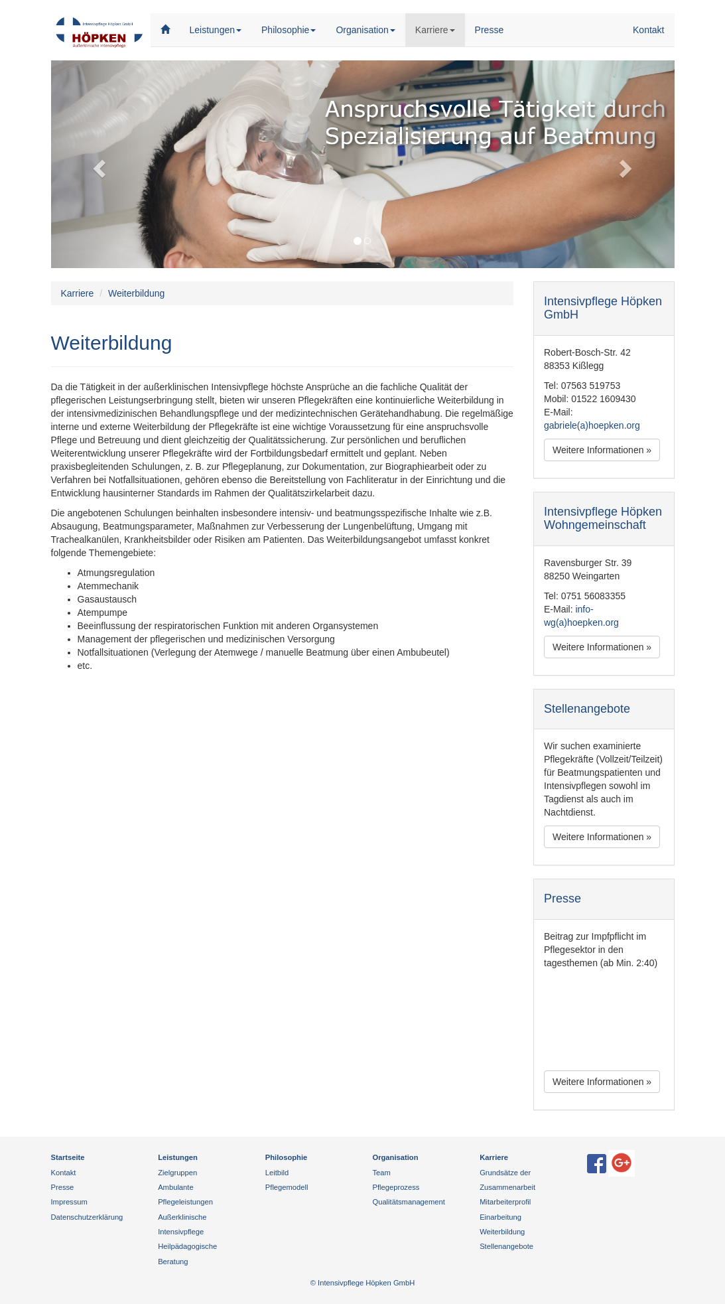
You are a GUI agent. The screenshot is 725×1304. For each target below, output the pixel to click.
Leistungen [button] (216, 30)
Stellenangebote (506, 1246)
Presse (489, 30)
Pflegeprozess (395, 1187)
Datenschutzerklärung (87, 1217)
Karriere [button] (440, 29)
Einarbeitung (500, 1217)
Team (381, 1173)
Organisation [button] (365, 30)
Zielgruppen (177, 1173)
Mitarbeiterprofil (505, 1202)
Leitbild (277, 1173)
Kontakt (648, 30)
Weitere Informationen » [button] (602, 450)
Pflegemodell (286, 1187)
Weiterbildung (502, 1232)
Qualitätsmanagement (408, 1202)
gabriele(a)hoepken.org (592, 425)
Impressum (69, 1202)
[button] (98, 164)
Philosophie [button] (288, 30)
